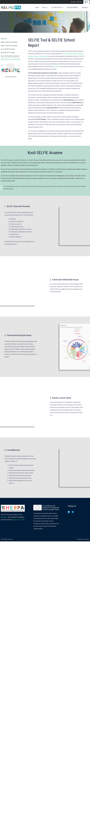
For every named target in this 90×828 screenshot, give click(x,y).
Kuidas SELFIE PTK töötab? (8, 52)
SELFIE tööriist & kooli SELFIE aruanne (9, 60)
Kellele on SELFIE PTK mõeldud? (10, 45)
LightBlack (86, 544)
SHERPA (4, 522)
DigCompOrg (68, 66)
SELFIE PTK (4, 39)
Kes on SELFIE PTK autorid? (8, 49)
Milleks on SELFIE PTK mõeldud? (10, 42)
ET (86, 2)
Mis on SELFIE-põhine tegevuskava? (10, 56)
